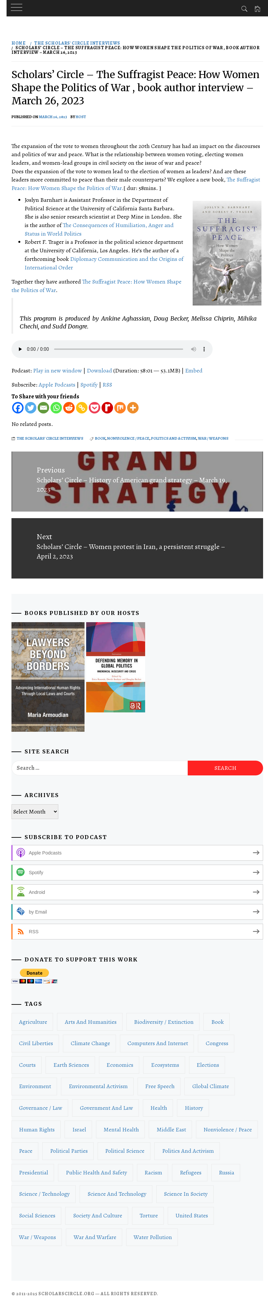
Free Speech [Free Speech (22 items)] (160, 1086)
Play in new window (57, 370)
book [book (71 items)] (217, 1022)
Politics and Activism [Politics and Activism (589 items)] (188, 1151)
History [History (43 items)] (194, 1108)
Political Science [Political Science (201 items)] (124, 1151)
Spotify (89, 385)
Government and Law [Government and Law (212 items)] (106, 1108)
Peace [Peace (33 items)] (25, 1151)
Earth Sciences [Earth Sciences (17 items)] (71, 1065)
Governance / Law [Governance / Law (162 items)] (40, 1108)
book (100, 438)
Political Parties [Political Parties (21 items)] (69, 1151)
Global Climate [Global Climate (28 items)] (210, 1086)
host (81, 116)
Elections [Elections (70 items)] (208, 1065)
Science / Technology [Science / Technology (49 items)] (44, 1194)
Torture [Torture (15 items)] (149, 1215)
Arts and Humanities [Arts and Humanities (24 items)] (91, 1022)
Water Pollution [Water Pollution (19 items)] (153, 1237)
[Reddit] (69, 407)
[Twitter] (30, 407)
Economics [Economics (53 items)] (119, 1065)
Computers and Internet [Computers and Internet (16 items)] (157, 1043)
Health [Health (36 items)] (158, 1108)
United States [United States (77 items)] (192, 1215)
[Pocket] (94, 407)
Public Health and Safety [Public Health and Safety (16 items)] (96, 1172)
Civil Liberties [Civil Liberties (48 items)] (36, 1043)
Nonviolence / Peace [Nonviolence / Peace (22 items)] (227, 1129)
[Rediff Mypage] (107, 407)
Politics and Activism (173, 438)
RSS (107, 385)
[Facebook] (18, 407)
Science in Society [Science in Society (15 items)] (186, 1194)
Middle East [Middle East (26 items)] (171, 1129)
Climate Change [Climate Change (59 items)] (90, 1043)
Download (99, 370)
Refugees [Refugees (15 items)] (190, 1172)
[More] (133, 407)
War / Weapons (213, 438)
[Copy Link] (81, 407)
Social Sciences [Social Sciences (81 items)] (37, 1215)
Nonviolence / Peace (128, 438)
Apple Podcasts (57, 385)
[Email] (43, 407)
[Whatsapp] (56, 407)
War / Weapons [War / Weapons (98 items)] (37, 1237)
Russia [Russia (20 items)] (226, 1172)
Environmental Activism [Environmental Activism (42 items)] (98, 1086)
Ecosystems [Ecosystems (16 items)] (165, 1065)
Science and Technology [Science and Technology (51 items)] (116, 1194)
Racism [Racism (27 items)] (153, 1172)
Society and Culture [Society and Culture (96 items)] (97, 1215)
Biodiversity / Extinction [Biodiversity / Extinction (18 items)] (164, 1022)
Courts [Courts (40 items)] (27, 1065)
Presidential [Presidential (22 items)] (33, 1172)
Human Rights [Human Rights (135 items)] (37, 1129)
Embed (193, 370)
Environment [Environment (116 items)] (35, 1086)
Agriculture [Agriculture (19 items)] (33, 1022)
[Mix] (120, 407)
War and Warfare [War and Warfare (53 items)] (95, 1237)
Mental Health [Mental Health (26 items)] (121, 1129)
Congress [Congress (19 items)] (217, 1043)
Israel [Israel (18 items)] (79, 1129)
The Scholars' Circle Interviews (50, 438)
